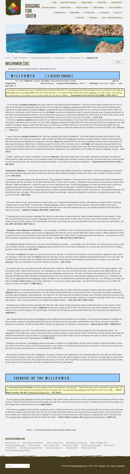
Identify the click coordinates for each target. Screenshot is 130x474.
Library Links (101, 2)
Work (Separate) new (54, 448)
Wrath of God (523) (88, 448)
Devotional (80, 18)
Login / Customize (117, 466)
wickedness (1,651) (70, 445)
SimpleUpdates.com (79, 466)
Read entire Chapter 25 (38, 393)
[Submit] (28, 466)
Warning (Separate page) (15, 445)
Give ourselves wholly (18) (32, 443)
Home (54, 2)
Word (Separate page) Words (30, 448)
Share (119, 62)
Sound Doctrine (59, 13)
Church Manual (116, 2)
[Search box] (17, 466)
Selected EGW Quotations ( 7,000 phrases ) (48, 58)
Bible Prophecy (98, 7)
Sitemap (102, 466)
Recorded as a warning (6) (76, 443)
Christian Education (49, 7)
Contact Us (118, 13)
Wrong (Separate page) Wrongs (17, 450)
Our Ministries (90, 13)
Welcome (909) (34, 445)
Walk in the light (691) (99, 443)
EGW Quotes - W (76, 58)
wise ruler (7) (109, 445)
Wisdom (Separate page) (91, 445)
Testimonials (104, 13)
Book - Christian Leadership (112, 18)
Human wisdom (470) (54, 443)
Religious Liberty (82, 7)
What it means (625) (52, 445)
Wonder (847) (10, 448)
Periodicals (93, 18)
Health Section (66, 7)
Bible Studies (75, 13)
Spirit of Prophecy (115, 7)
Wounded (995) (72, 448)
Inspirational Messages (68, 2)
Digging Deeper (87, 2)
